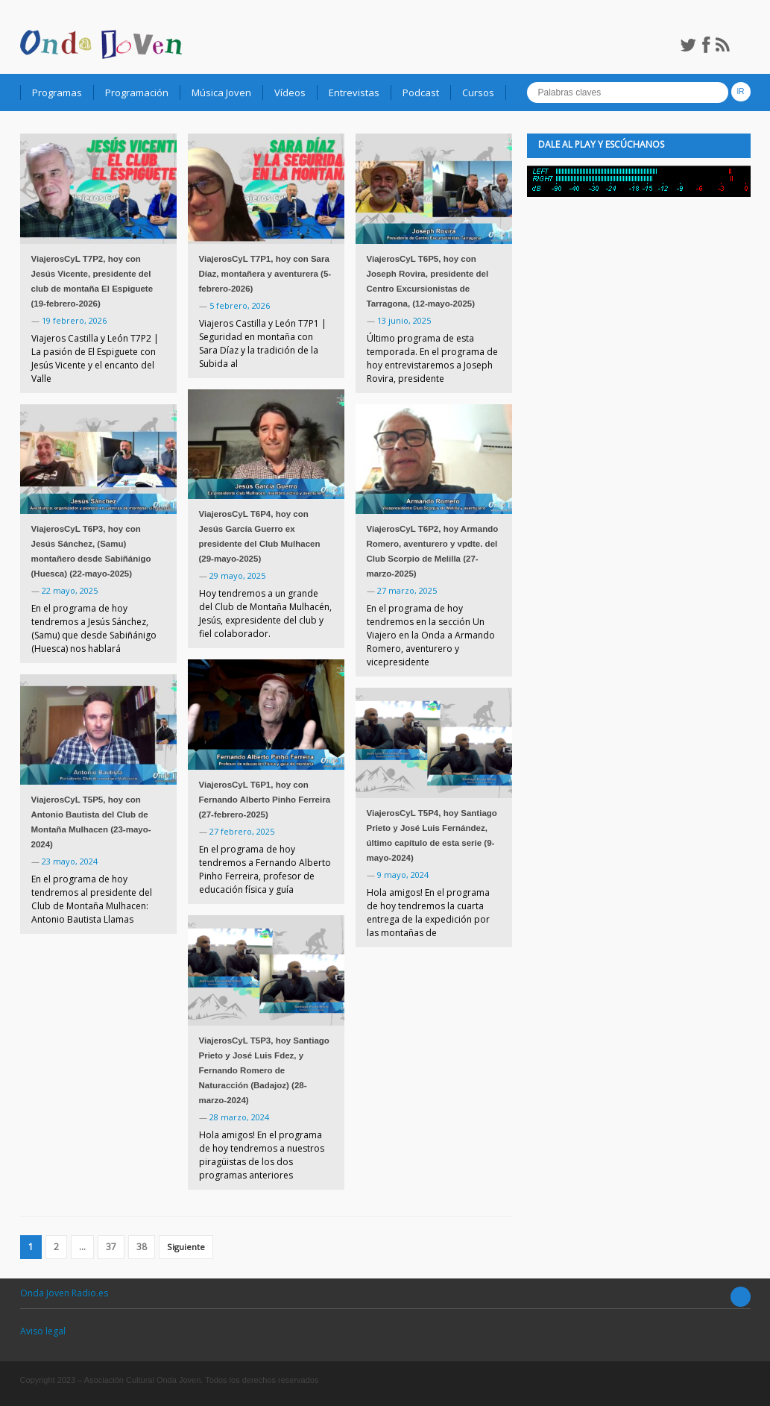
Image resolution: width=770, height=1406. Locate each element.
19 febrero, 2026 (74, 320)
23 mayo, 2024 (70, 861)
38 (141, 1246)
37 (111, 1246)
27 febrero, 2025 (241, 831)
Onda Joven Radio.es (64, 1293)
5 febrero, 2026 (239, 305)
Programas (57, 92)
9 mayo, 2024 (403, 874)
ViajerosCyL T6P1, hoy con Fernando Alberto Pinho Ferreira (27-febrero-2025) (265, 799)
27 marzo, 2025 (407, 590)
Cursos (478, 92)
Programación (136, 92)
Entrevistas (354, 92)
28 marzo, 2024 (239, 1117)
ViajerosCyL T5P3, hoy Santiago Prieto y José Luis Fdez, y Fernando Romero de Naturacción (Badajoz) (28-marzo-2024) (264, 1070)
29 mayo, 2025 (237, 575)
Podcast (421, 92)
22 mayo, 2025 (70, 590)
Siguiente (186, 1246)
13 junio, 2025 (404, 320)
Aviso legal (43, 1331)
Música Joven (221, 92)
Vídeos (290, 92)
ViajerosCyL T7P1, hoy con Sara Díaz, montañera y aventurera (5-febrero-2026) (265, 273)
